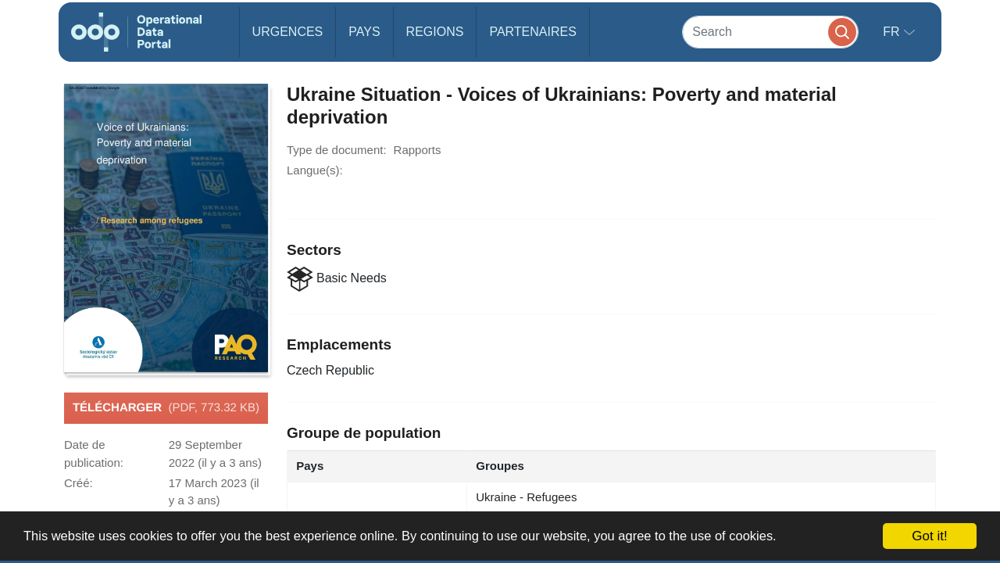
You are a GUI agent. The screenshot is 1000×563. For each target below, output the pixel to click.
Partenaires (532, 31)
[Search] (770, 32)
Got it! (929, 536)
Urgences (287, 31)
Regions (435, 31)
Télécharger (166, 408)
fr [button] (893, 31)
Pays (364, 31)
